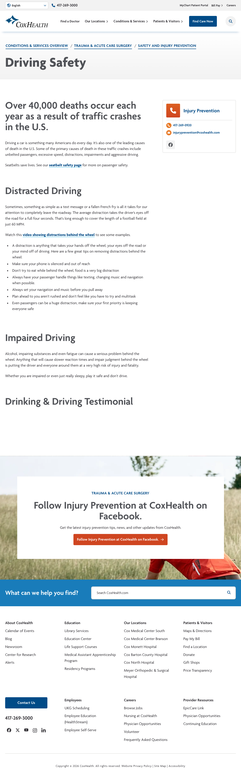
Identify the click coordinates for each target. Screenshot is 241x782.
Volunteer (131, 732)
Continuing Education (200, 724)
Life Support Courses (81, 647)
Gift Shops (191, 662)
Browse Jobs (133, 708)
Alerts (9, 662)
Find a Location (195, 647)
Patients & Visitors (168, 21)
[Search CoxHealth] (230, 21)
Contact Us (26, 702)
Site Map (160, 766)
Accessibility (177, 766)
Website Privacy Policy (136, 766)
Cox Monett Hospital (140, 647)
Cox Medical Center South (144, 631)
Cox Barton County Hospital (146, 654)
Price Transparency (197, 670)
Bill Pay (217, 5)
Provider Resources (198, 700)
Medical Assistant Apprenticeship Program (90, 657)
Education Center (78, 639)
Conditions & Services (131, 21)
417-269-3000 (67, 5)
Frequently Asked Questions (146, 739)
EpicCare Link (193, 708)
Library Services (77, 631)
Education (72, 623)
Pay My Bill (191, 639)
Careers (231, 5)
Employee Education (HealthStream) (80, 719)
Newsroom (13, 647)
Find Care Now (203, 21)
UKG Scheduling (77, 708)
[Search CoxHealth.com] (163, 592)
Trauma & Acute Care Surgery (103, 45)
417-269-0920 (182, 125)
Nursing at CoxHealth (140, 716)
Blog (8, 639)
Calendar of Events (19, 631)
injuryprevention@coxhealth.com (196, 132)
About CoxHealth (19, 623)
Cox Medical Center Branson (146, 639)
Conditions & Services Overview (37, 45)
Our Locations (96, 21)
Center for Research (20, 654)
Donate (189, 654)
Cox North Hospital (139, 662)
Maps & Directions (197, 631)
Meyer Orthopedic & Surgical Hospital (146, 673)
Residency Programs (80, 668)
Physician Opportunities (142, 724)
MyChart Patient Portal (194, 5)
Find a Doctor (70, 21)
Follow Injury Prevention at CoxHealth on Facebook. (120, 539)
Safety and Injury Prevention (167, 45)
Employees (73, 700)
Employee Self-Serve (80, 730)
